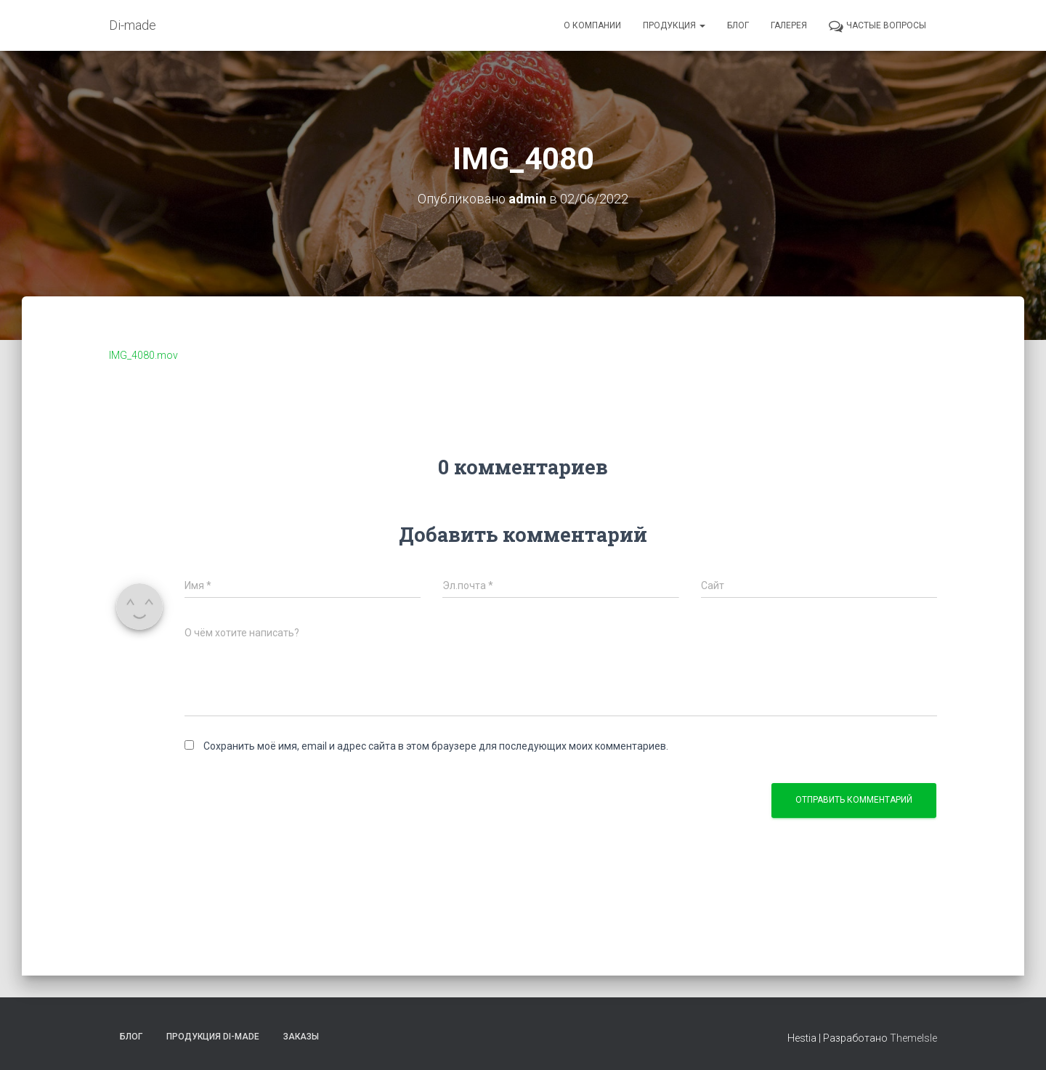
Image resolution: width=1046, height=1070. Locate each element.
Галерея (789, 25)
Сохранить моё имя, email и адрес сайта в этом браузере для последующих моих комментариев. (435, 746)
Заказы (301, 1037)
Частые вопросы (877, 26)
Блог (738, 25)
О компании (592, 25)
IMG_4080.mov (143, 355)
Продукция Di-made (212, 1037)
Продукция (674, 25)
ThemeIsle (913, 1038)
